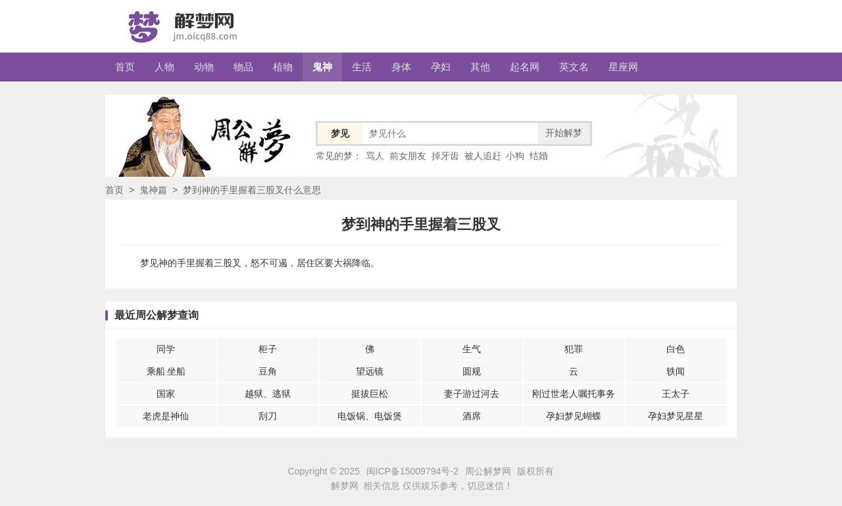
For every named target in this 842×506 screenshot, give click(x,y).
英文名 (574, 66)
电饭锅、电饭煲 (369, 416)
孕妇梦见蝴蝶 (573, 416)
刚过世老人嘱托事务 (573, 393)
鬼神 (322, 66)
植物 (283, 66)
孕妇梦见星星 (675, 416)
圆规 (471, 371)
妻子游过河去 (471, 393)
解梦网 (345, 485)
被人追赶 (482, 155)
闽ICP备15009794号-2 (412, 471)
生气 (471, 349)
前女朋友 (407, 155)
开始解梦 (563, 132)
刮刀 (268, 416)
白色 (675, 349)
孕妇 (441, 66)
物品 (243, 66)
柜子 (268, 349)
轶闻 (675, 371)
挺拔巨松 (369, 393)
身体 (401, 66)
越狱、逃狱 (268, 393)
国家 (166, 393)
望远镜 (370, 371)
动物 (204, 66)
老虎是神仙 (166, 416)
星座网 (623, 66)
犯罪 (573, 349)
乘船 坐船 (166, 371)
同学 (166, 349)
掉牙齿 (445, 155)
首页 (125, 66)
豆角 (268, 371)
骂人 (375, 155)
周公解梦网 (488, 471)
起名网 (524, 66)
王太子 (675, 393)
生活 (362, 66)
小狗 (515, 155)
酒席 (471, 416)
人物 (164, 66)
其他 (480, 66)
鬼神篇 (153, 190)
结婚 (539, 155)
